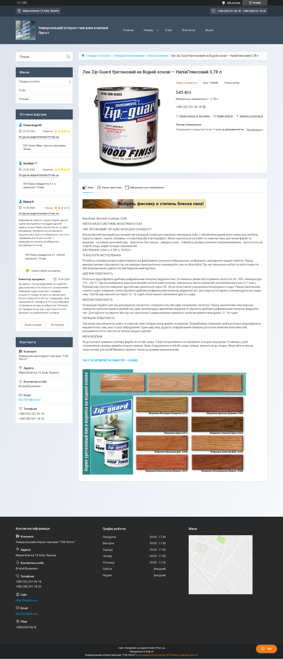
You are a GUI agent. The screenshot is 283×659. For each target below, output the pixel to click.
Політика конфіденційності (183, 655)
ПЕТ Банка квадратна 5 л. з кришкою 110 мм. (39, 185)
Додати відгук (33, 324)
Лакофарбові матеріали (129, 55)
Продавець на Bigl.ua (141, 651)
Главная (128, 30)
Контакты (188, 30)
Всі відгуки (57, 324)
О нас (168, 30)
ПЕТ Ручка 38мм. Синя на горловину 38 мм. (44, 147)
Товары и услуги (29, 81)
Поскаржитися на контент (152, 655)
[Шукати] (68, 56)
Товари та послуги (99, 55)
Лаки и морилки (157, 55)
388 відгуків (233, 2)
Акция (209, 30)
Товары (148, 30)
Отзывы (24, 99)
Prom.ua (160, 648)
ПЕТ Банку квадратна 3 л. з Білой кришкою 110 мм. (45, 256)
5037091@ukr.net (30, 399)
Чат (266, 649)
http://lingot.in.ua (26, 600)
